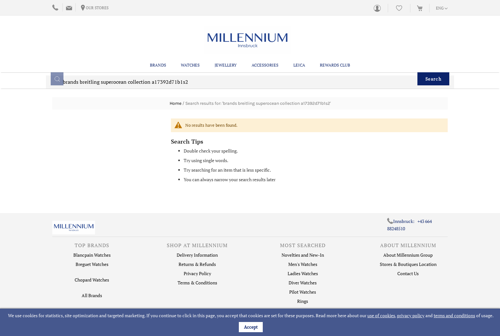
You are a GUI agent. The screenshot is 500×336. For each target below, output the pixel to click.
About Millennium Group (408, 255)
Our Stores (97, 7)
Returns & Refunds (197, 264)
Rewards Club (335, 64)
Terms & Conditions (197, 283)
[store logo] (247, 40)
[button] (442, 8)
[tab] (91, 247)
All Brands (92, 295)
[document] (251, 322)
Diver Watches (303, 283)
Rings (302, 301)
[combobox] (250, 85)
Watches (190, 64)
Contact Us (408, 273)
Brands (158, 64)
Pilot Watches (302, 292)
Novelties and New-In (303, 255)
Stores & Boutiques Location (408, 264)
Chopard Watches (92, 280)
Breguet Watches (92, 264)
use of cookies (381, 315)
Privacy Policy (197, 273)
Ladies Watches (303, 273)
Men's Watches (302, 264)
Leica (299, 64)
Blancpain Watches (92, 255)
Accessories (265, 64)
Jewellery (226, 64)
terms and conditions (454, 315)
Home (175, 103)
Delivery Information (197, 255)
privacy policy (410, 315)
